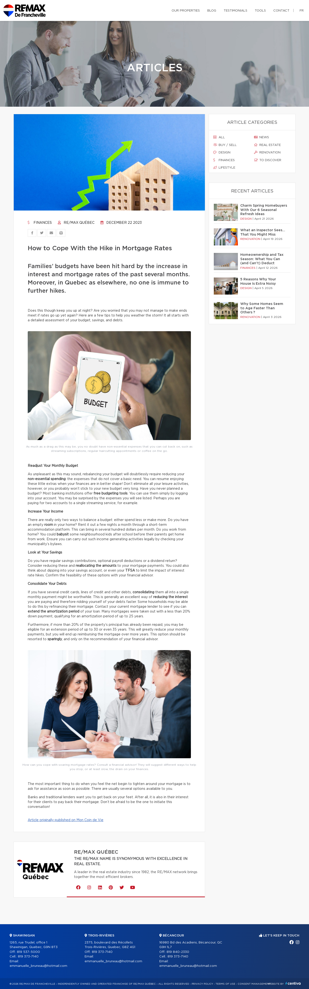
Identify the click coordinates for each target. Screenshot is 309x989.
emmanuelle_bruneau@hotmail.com (38, 966)
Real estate (267, 145)
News (261, 137)
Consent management (254, 984)
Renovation (267, 152)
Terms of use (225, 984)
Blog (211, 10)
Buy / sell (225, 145)
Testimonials (235, 10)
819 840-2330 (178, 952)
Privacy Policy (202, 984)
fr (302, 10)
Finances (40, 222)
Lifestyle (224, 167)
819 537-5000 (28, 952)
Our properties (186, 10)
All (219, 137)
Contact (281, 10)
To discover (267, 160)
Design (221, 152)
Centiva (293, 983)
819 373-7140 (28, 956)
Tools (260, 10)
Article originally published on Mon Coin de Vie (65, 820)
